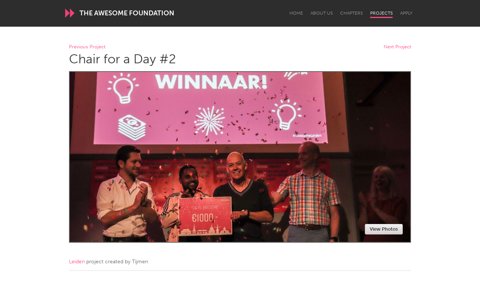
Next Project (397, 47)
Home (296, 13)
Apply (406, 13)
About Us (321, 13)
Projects (381, 13)
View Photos (384, 229)
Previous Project (87, 47)
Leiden (77, 261)
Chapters (351, 13)
